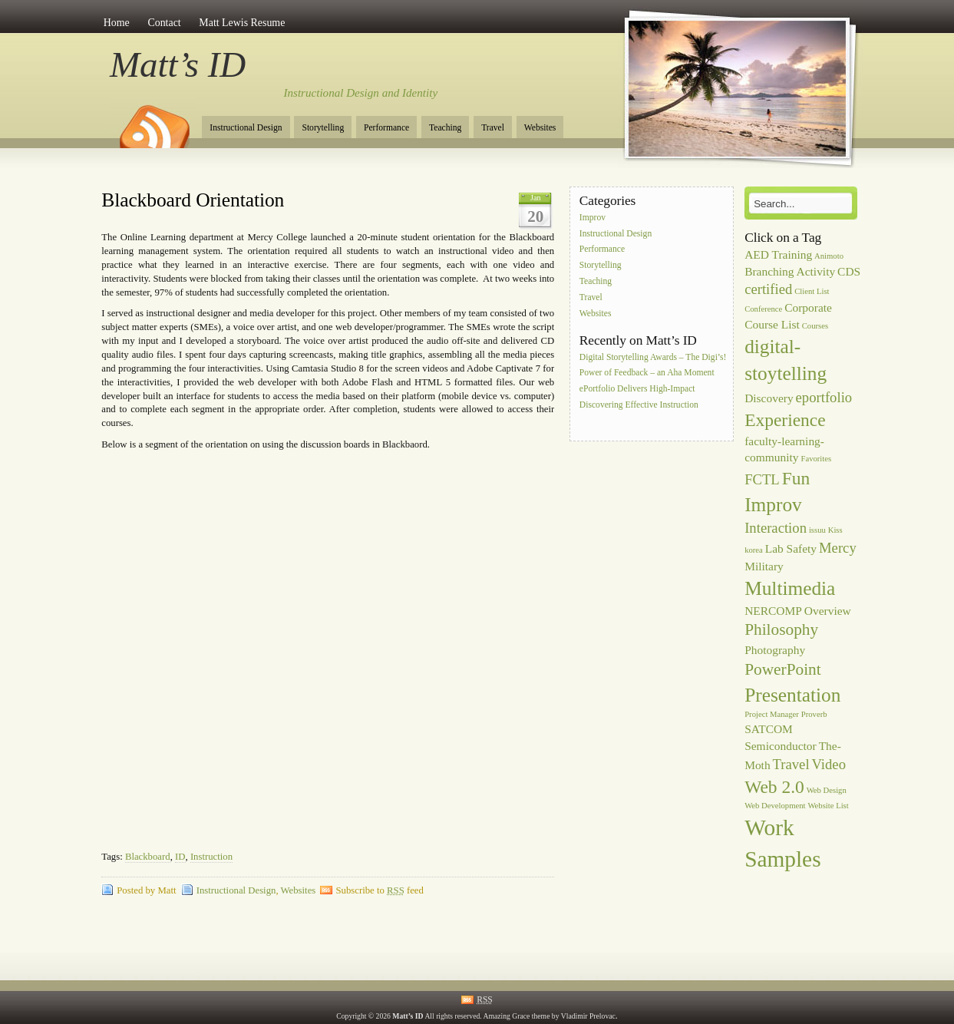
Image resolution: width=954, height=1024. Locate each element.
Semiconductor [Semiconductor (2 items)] (780, 745)
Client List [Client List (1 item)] (811, 291)
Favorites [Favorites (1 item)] (816, 458)
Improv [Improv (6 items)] (773, 504)
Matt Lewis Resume (242, 22)
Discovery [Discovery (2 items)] (769, 398)
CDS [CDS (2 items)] (848, 271)
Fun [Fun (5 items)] (796, 478)
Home (117, 22)
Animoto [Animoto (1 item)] (828, 256)
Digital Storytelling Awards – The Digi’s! (653, 357)
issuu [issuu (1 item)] (817, 530)
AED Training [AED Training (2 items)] (778, 254)
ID (180, 856)
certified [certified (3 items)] (768, 289)
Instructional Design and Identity (361, 93)
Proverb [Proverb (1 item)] (814, 714)
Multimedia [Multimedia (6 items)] (789, 588)
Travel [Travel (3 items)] (791, 764)
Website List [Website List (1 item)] (827, 805)
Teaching (445, 128)
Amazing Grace (507, 1016)
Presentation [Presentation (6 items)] (792, 694)
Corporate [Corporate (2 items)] (808, 307)
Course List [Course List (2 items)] (772, 324)
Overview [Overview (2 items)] (827, 610)
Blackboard (147, 856)
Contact (163, 22)
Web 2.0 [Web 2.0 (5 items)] (774, 787)
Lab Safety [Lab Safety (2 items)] (791, 548)
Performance (386, 128)
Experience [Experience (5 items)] (784, 420)
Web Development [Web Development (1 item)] (774, 805)
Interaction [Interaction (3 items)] (775, 528)
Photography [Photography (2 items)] (774, 649)
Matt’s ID (178, 64)
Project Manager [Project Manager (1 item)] (771, 714)
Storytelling (323, 128)
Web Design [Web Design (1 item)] (827, 790)
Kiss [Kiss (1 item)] (835, 530)
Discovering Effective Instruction (638, 405)
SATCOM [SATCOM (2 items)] (768, 728)
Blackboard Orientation (192, 200)
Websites (540, 128)
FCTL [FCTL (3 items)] (762, 479)
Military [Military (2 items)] (764, 566)
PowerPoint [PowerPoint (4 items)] (782, 669)
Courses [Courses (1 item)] (815, 326)
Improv (592, 218)
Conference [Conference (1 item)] (763, 309)
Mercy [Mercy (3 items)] (838, 548)
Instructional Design (246, 128)
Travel (492, 128)
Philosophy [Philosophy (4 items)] (781, 629)
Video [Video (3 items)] (829, 764)
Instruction (211, 856)
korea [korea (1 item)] (753, 550)
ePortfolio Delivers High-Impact (637, 390)
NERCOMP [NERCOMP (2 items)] (773, 610)
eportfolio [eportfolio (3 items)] (824, 397)
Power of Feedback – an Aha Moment (647, 373)
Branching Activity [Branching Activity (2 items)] (789, 271)
